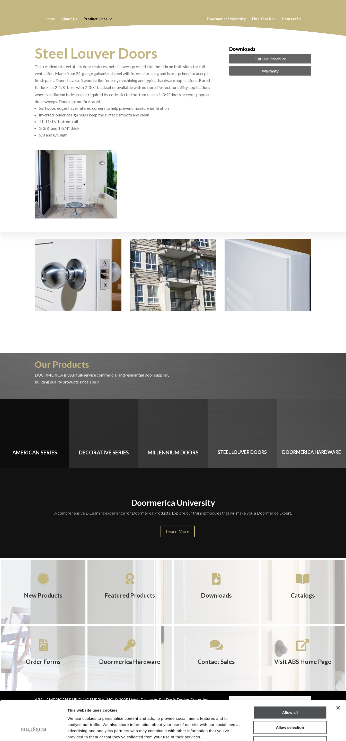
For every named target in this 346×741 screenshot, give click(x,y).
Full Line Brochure (270, 58)
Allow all (290, 678)
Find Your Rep (264, 19)
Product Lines (95, 19)
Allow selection (290, 693)
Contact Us (292, 19)
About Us (69, 19)
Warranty (270, 70)
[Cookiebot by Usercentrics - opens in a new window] (33, 731)
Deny (290, 708)
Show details (270, 731)
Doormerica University (226, 19)
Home (49, 19)
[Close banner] (338, 673)
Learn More (178, 531)
